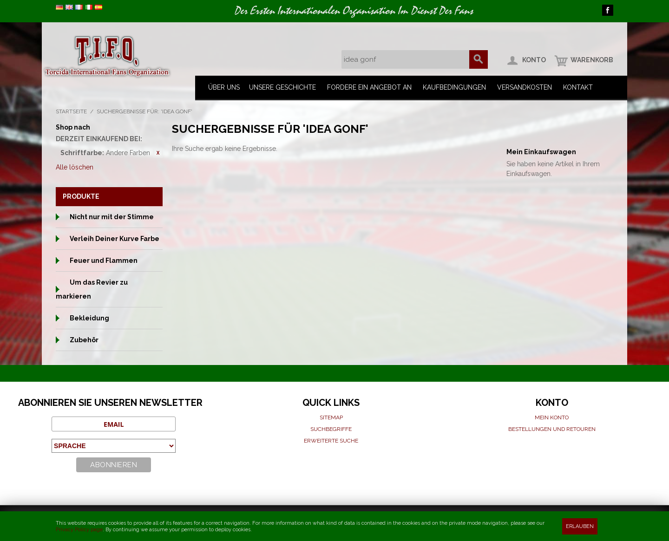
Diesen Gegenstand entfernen (158, 152)
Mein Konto (552, 417)
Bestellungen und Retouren (552, 429)
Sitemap (331, 417)
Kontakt (578, 87)
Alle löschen (74, 167)
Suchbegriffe (331, 429)
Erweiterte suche (331, 440)
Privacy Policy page (79, 530)
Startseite (71, 111)
